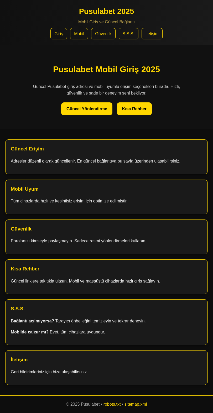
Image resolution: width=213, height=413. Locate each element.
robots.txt (112, 404)
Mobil (79, 34)
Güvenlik (103, 34)
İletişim (152, 34)
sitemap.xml (135, 404)
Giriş (58, 34)
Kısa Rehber (134, 109)
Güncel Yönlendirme (86, 109)
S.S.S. (128, 34)
